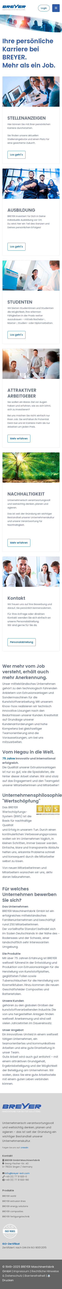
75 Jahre (8, 758)
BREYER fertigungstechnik (16, 1216)
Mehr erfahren (19, 438)
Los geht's (16, 154)
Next (59, 23)
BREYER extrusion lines (14, 1201)
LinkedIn (24, 1147)
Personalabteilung (21, 642)
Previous (3, 23)
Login (44, 8)
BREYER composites (12, 1211)
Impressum (21, 1271)
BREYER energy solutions (15, 1206)
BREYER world (9, 1196)
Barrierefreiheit (35, 1276)
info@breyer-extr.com (17, 1173)
